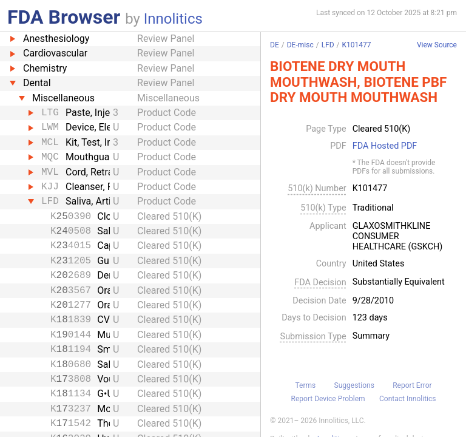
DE (274, 45)
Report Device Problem (328, 399)
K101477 (356, 45)
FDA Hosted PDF (385, 146)
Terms (305, 385)
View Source (437, 45)
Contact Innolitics (407, 399)
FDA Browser (63, 17)
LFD (328, 45)
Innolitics (173, 18)
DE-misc (300, 45)
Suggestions (354, 385)
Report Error (412, 385)
